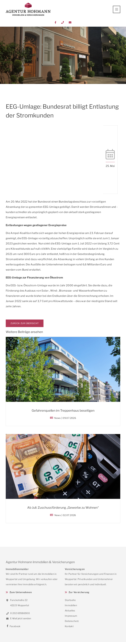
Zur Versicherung (79, 592)
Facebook (13, 626)
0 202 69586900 (18, 613)
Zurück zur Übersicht (24, 323)
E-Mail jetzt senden (18, 618)
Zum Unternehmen (21, 592)
